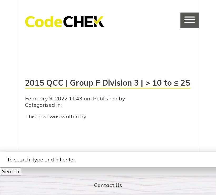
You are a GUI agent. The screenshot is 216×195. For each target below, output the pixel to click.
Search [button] (10, 171)
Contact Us (108, 185)
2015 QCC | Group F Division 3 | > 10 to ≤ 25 (107, 83)
